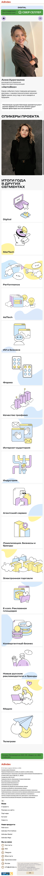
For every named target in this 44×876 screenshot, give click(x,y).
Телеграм (9, 741)
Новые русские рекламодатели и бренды (20, 674)
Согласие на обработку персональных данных (14, 788)
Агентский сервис (15, 513)
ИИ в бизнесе (11, 350)
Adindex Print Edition (8, 831)
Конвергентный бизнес (18, 643)
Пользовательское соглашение (9, 784)
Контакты (8, 845)
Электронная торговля (18, 578)
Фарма (8, 382)
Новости (4, 820)
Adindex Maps (6, 838)
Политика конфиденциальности (10, 782)
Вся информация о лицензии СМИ (10, 780)
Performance (11, 284)
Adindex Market (6, 834)
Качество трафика (15, 415)
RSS (6, 849)
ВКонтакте (9, 856)
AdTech (8, 317)
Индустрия (10, 480)
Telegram (8, 852)
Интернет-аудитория (16, 448)
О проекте (5, 807)
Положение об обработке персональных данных (14, 786)
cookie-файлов (30, 867)
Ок (30, 873)
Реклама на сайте (7, 810)
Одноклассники (10, 860)
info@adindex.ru (11, 867)
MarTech (8, 252)
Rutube (7, 863)
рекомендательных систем (25, 870)
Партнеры (5, 813)
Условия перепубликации (8, 770)
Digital (7, 219)
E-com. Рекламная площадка (15, 609)
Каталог (4, 817)
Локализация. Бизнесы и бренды (19, 544)
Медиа (7, 709)
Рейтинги (4, 827)
